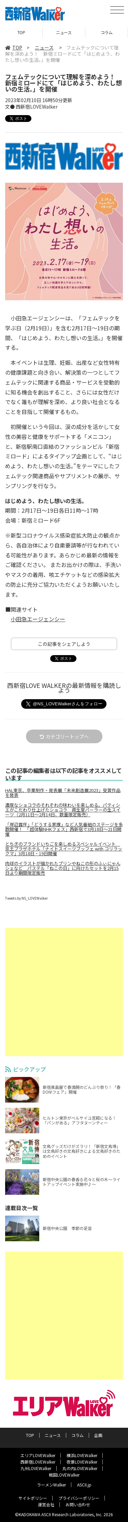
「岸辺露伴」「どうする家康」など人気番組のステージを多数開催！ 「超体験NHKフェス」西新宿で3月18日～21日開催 (64, 829)
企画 (98, 1435)
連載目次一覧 (21, 1207)
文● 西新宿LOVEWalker (31, 106)
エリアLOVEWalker (37, 1455)
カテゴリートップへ (64, 736)
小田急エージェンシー (38, 619)
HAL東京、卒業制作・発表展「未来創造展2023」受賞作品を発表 (62, 793)
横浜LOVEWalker (82, 1455)
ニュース (63, 32)
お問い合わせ (78, 1504)
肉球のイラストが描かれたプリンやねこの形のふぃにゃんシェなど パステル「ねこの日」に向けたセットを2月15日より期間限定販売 (62, 868)
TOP (21, 32)
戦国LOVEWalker (64, 1475)
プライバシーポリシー (78, 1498)
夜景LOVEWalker (82, 1462)
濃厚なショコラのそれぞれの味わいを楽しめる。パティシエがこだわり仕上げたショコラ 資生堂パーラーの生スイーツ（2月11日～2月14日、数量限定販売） (62, 810)
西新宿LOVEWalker (37, 1462)
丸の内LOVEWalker (79, 1468)
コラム (107, 32)
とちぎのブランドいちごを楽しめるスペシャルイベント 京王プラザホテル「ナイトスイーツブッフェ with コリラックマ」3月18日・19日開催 (63, 849)
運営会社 (46, 1504)
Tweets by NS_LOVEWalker (26, 898)
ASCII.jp (84, 1485)
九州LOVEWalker (35, 1468)
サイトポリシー (32, 1498)
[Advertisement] (64, 992)
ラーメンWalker (51, 1485)
